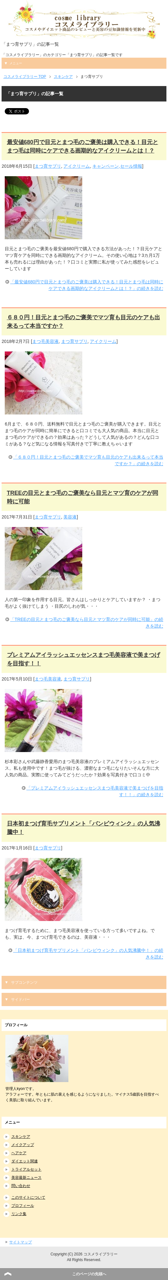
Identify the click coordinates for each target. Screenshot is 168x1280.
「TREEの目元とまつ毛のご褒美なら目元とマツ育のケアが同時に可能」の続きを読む (86, 622)
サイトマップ (20, 1242)
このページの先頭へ (89, 1274)
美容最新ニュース (26, 1177)
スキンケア (20, 1136)
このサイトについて (28, 1197)
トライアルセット (26, 1169)
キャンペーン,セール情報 (117, 166)
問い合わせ (20, 1186)
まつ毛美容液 (45, 341)
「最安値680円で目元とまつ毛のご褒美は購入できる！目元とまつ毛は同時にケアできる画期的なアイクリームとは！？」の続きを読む (86, 285)
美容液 (70, 516)
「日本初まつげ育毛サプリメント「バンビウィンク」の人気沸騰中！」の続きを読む (88, 953)
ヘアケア (18, 1153)
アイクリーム (76, 166)
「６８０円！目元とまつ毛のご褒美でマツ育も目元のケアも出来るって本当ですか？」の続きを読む (88, 460)
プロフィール (22, 1205)
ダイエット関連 (24, 1161)
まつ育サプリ (48, 166)
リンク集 (18, 1214)
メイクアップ (22, 1145)
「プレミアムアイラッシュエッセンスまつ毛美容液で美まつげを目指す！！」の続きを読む (94, 791)
